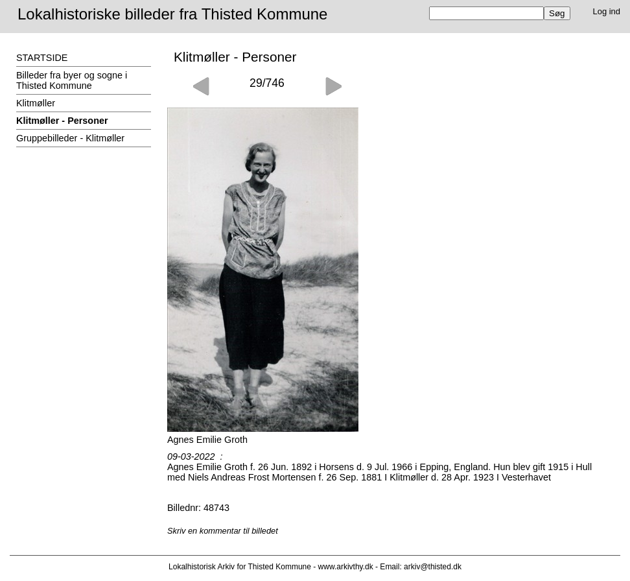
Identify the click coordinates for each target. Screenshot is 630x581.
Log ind (607, 11)
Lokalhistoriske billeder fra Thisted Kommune (172, 14)
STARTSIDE (41, 58)
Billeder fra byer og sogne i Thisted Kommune (71, 80)
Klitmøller (35, 103)
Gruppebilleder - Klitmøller (70, 138)
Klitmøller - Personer (62, 120)
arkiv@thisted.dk (432, 566)
